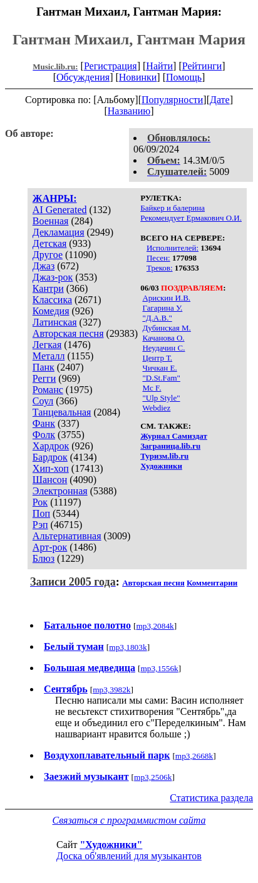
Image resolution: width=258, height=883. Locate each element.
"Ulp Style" (161, 397)
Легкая (47, 344)
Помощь (184, 77)
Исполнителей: (173, 247)
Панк (43, 367)
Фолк (44, 434)
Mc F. (151, 387)
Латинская (55, 322)
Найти (159, 66)
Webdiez (156, 407)
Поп (41, 513)
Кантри (48, 288)
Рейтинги (202, 66)
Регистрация (110, 66)
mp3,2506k (153, 777)
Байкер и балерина (172, 207)
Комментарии (212, 582)
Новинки (138, 77)
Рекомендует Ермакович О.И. (191, 217)
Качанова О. (163, 337)
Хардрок (51, 446)
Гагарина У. (162, 307)
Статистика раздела (211, 797)
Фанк (44, 423)
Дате (220, 99)
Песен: (158, 257)
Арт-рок (50, 547)
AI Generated (60, 209)
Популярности (172, 99)
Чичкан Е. (159, 367)
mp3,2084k (154, 626)
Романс (48, 389)
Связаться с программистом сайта (129, 820)
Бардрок (50, 457)
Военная (51, 221)
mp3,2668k (194, 756)
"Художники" (111, 844)
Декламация (59, 232)
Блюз (43, 558)
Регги (44, 378)
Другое (48, 254)
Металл (49, 356)
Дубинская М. (166, 327)
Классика (52, 299)
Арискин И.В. (166, 297)
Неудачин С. (163, 347)
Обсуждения (83, 77)
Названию (129, 111)
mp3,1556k (159, 668)
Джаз (43, 266)
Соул (43, 401)
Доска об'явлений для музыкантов (129, 856)
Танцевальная (62, 412)
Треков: (160, 267)
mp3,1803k (128, 647)
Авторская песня (68, 333)
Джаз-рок (53, 277)
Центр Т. (157, 357)
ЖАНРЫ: (55, 198)
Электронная (60, 491)
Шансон (50, 479)
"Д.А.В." (157, 317)
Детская (50, 243)
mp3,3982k (111, 689)
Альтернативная (67, 536)
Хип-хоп (51, 468)
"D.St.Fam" (161, 377)
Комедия (51, 311)
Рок (40, 502)
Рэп (40, 524)
